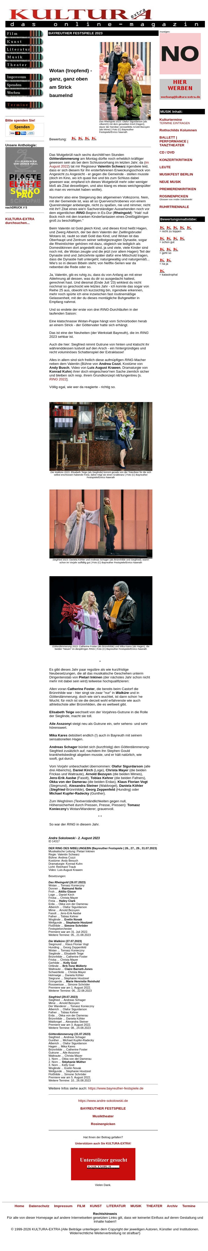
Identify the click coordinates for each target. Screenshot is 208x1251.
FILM (81, 1206)
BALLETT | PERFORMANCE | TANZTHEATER (174, 141)
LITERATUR (116, 1206)
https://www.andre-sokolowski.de (103, 1101)
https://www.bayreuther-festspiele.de (115, 1088)
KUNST (96, 1206)
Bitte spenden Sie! (20, 120)
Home (19, 1206)
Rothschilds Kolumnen (178, 130)
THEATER (154, 1206)
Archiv (172, 1206)
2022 (58, 379)
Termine (188, 1206)
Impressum (63, 1206)
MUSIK (136, 1206)
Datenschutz (39, 1206)
